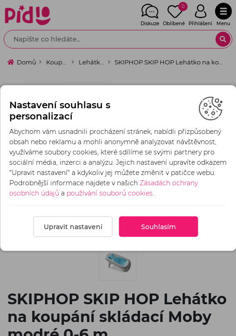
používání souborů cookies (110, 193)
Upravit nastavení (73, 227)
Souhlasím (158, 227)
